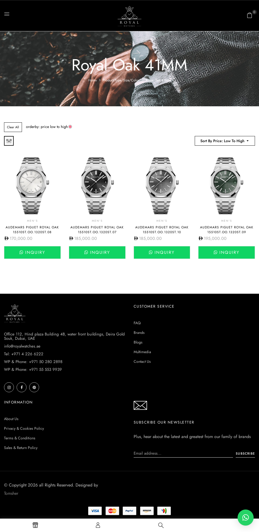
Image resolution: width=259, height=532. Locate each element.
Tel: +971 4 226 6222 (23, 354)
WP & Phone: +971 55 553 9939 (33, 369)
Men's (32, 221)
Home (92, 80)
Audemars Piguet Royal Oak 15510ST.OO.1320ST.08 (32, 230)
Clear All (13, 127)
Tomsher (11, 493)
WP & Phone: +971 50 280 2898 (33, 362)
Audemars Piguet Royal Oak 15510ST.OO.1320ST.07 (97, 230)
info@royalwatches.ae (22, 346)
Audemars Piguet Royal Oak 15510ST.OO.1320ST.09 (226, 230)
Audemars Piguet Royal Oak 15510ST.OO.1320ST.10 (162, 230)
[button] (249, 15)
